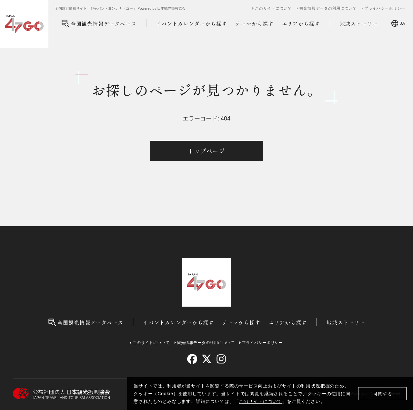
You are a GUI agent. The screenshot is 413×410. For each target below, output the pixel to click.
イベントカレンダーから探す (191, 23)
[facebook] (192, 359)
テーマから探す (254, 23)
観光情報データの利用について (328, 8)
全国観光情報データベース (98, 23)
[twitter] (206, 359)
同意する (382, 393)
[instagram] (220, 359)
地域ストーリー (359, 23)
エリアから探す (301, 23)
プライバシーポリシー (384, 8)
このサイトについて (260, 401)
